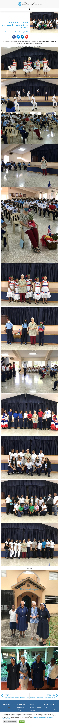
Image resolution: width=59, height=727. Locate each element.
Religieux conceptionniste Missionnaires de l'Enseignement (32, 4)
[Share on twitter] (18, 37)
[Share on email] (26, 37)
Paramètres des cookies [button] (10, 721)
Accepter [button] (22, 721)
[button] (29, 9)
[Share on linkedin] (22, 37)
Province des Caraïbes (11, 32)
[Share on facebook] (14, 37)
